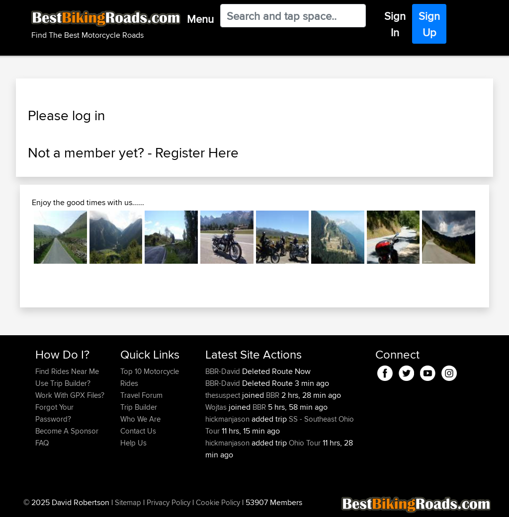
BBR (272, 395)
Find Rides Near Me (67, 371)
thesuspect (223, 395)
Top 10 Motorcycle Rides (149, 377)
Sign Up (429, 24)
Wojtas (217, 407)
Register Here (197, 152)
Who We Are (140, 419)
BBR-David (223, 371)
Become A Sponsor (66, 431)
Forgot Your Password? (54, 413)
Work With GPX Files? (69, 395)
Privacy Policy (168, 502)
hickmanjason (228, 419)
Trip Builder (138, 407)
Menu (200, 19)
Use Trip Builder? (62, 383)
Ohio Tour (305, 443)
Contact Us (138, 431)
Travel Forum (141, 395)
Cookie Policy (218, 502)
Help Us (133, 443)
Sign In (395, 24)
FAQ (42, 443)
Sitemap (128, 502)
